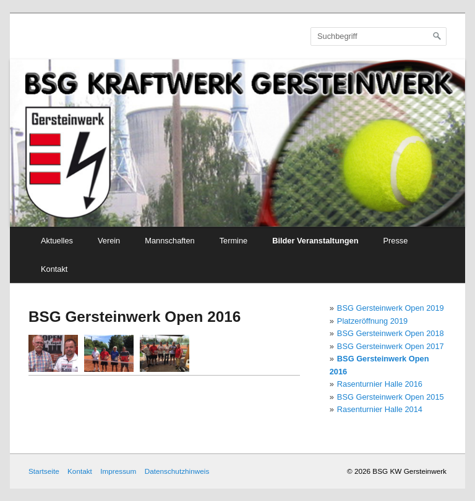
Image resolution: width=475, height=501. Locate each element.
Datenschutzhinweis (177, 471)
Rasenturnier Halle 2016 (379, 384)
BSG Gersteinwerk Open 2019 (390, 308)
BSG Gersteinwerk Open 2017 (390, 346)
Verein (109, 240)
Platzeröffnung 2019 (372, 321)
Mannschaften (169, 240)
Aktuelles (57, 240)
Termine (234, 240)
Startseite (43, 471)
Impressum (118, 471)
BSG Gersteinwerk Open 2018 (390, 333)
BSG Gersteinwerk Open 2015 (390, 397)
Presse (395, 240)
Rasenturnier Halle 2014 (379, 409)
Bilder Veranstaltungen (315, 240)
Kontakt (54, 269)
